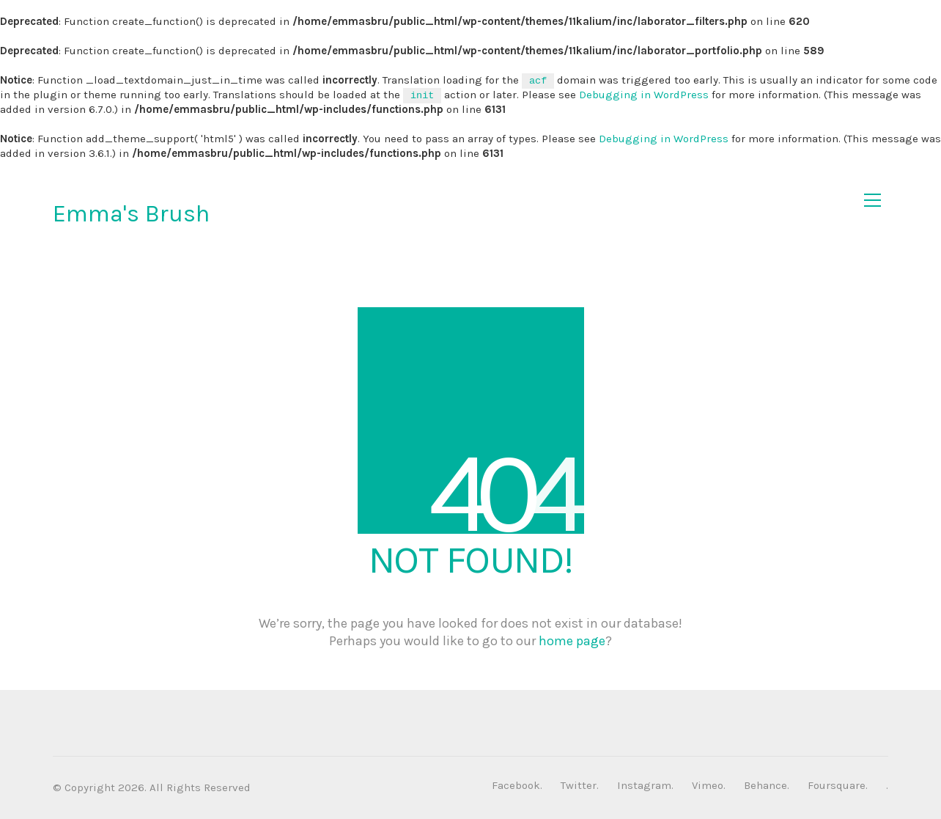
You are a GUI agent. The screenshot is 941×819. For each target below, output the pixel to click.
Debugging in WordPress (644, 94)
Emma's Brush (131, 213)
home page (572, 641)
